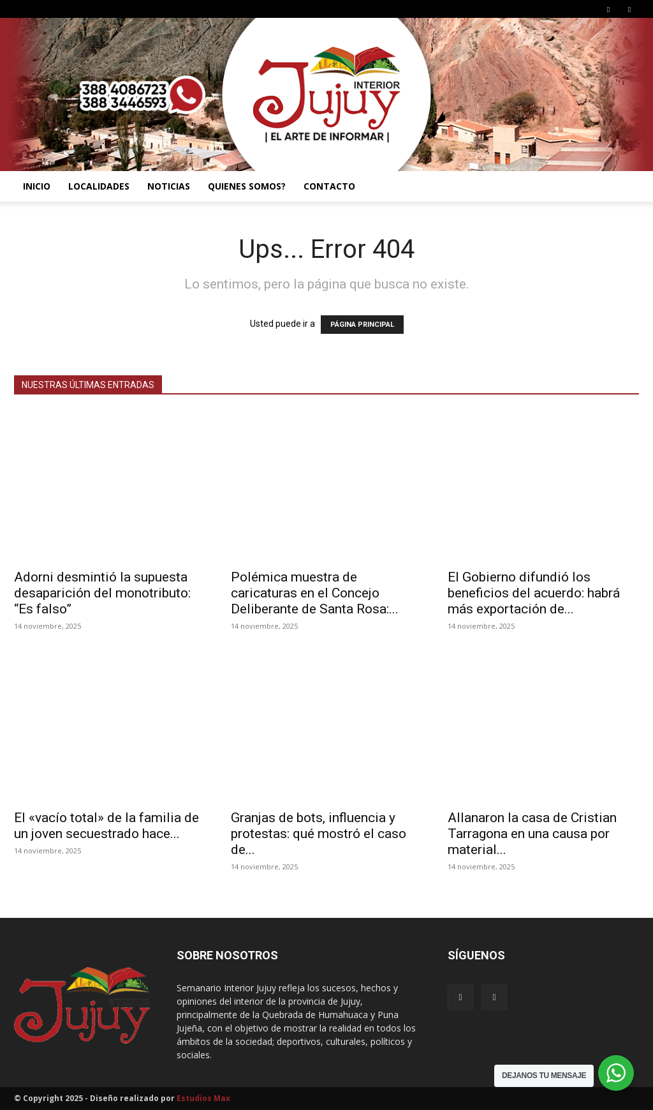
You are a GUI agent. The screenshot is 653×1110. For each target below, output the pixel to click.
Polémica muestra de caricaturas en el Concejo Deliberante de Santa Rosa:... (315, 593)
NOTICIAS (168, 186)
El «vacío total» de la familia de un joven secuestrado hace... (106, 825)
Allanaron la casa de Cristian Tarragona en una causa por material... (532, 833)
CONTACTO (329, 186)
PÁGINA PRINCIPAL (362, 324)
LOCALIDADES (98, 186)
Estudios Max (203, 1098)
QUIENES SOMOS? (247, 186)
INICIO (36, 186)
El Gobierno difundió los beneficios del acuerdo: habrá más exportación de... (534, 593)
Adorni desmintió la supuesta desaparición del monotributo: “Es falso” (102, 593)
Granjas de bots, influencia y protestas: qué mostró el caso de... (318, 833)
